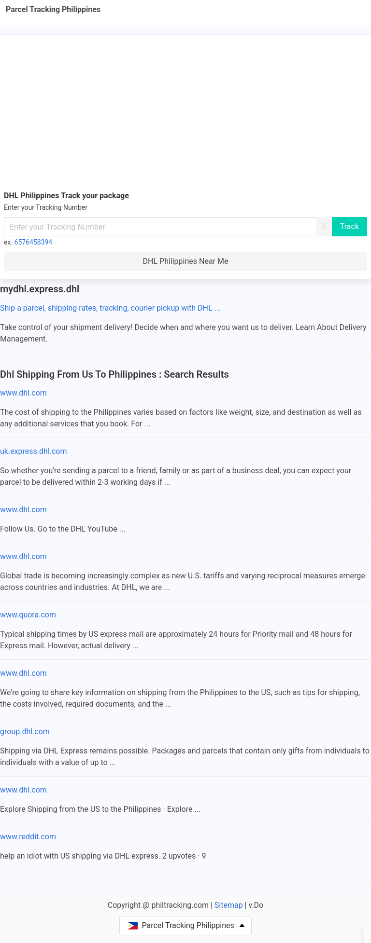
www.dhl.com (23, 392)
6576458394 (33, 242)
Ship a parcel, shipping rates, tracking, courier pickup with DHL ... (110, 308)
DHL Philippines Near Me (185, 261)
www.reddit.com (28, 836)
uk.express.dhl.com (33, 451)
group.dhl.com (25, 731)
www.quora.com (28, 614)
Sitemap (228, 905)
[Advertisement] (185, 110)
